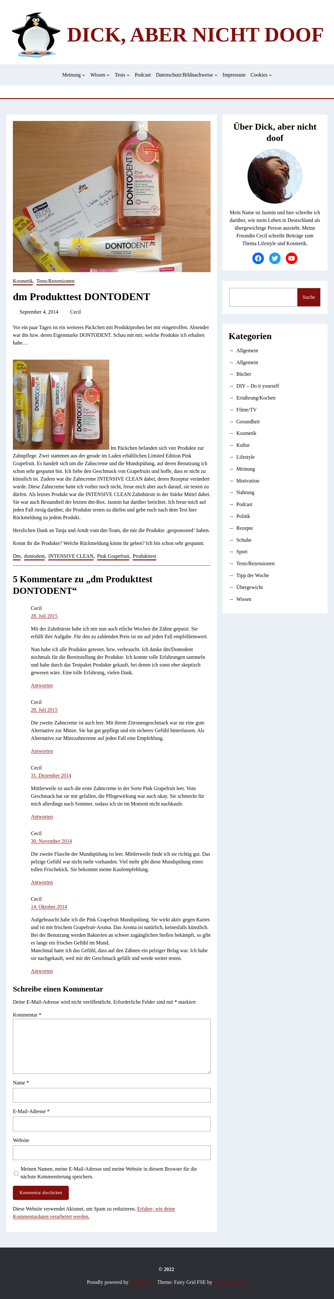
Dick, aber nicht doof (195, 34)
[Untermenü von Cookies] (270, 75)
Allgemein (247, 350)
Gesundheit (248, 421)
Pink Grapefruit (113, 556)
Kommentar (27, 1015)
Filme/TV (246, 409)
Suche (308, 297)
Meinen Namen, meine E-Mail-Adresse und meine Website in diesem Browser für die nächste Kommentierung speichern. (109, 1172)
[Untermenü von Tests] (128, 75)
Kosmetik (23, 281)
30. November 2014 (51, 841)
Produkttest (144, 556)
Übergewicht (249, 587)
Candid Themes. (230, 1282)
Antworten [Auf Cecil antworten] (42, 685)
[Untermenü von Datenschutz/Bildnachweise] (216, 75)
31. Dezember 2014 (51, 775)
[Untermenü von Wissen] (108, 75)
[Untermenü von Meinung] (83, 75)
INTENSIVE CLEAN (71, 556)
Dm (17, 556)
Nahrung (245, 492)
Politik (243, 516)
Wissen (243, 599)
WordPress (141, 1282)
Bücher (243, 374)
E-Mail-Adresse (31, 1111)
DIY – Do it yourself (257, 386)
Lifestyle (245, 457)
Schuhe (243, 540)
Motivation (247, 481)
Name (21, 1082)
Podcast (244, 504)
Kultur (243, 445)
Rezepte (244, 528)
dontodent (34, 556)
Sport (242, 551)
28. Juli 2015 (44, 616)
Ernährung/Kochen (255, 398)
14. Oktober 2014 (49, 906)
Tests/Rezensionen (55, 281)
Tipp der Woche (252, 575)
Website (21, 1140)
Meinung (245, 469)
